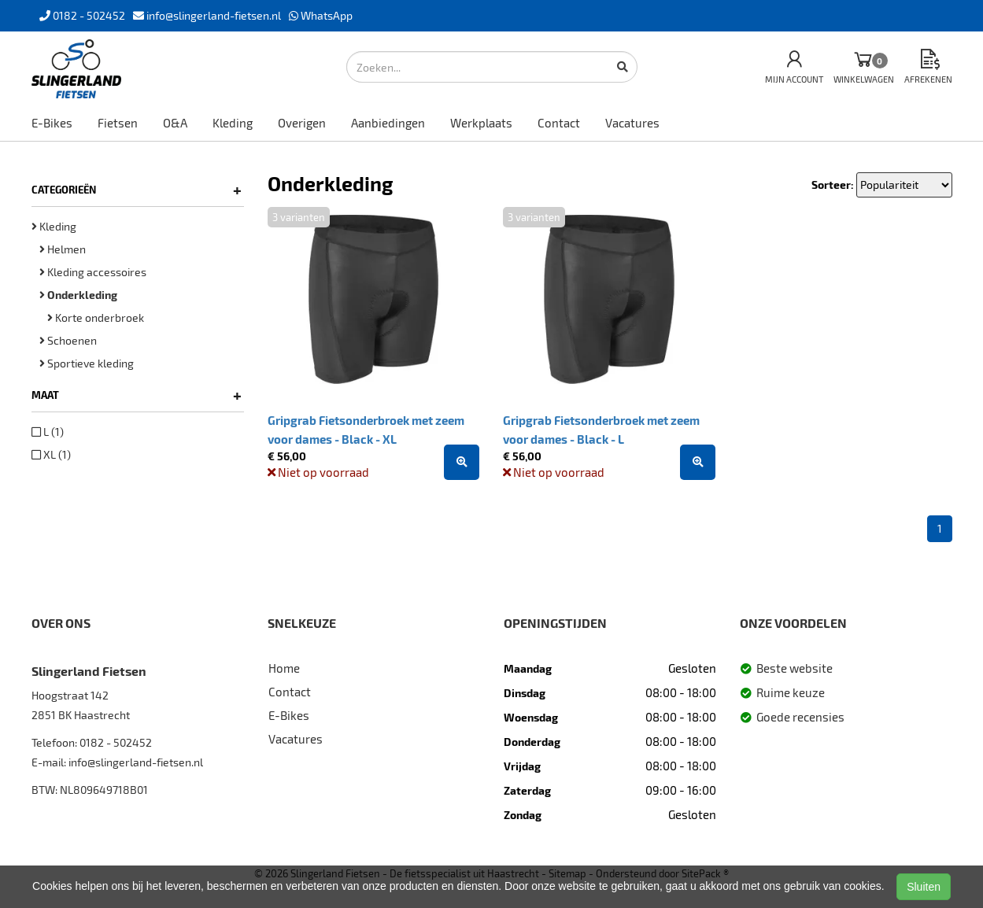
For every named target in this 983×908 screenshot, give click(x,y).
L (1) (47, 431)
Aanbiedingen (388, 123)
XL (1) (51, 454)
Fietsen (118, 123)
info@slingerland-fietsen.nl (135, 762)
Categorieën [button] (136, 189)
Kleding (232, 123)
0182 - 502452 (115, 742)
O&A (175, 123)
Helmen (62, 249)
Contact (559, 123)
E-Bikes (51, 123)
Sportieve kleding (86, 363)
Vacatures (632, 123)
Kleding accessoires (92, 272)
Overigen (302, 123)
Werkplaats (481, 123)
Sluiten (924, 886)
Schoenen (68, 340)
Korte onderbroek (95, 317)
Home (284, 668)
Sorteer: (832, 184)
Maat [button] (136, 395)
